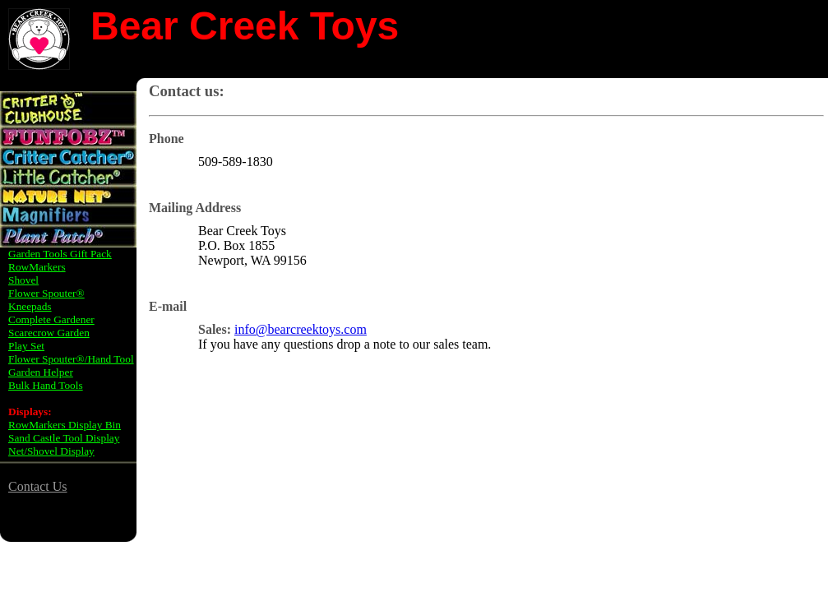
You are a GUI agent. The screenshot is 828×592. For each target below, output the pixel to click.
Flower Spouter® (46, 293)
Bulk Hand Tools (45, 385)
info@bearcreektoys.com (300, 329)
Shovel (23, 280)
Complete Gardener (51, 319)
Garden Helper (40, 372)
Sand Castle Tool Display (63, 438)
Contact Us (37, 486)
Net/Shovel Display (51, 451)
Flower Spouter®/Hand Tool (71, 359)
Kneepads (30, 306)
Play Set (26, 346)
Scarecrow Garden (49, 332)
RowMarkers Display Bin (64, 425)
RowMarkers (37, 267)
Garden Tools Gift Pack (60, 253)
